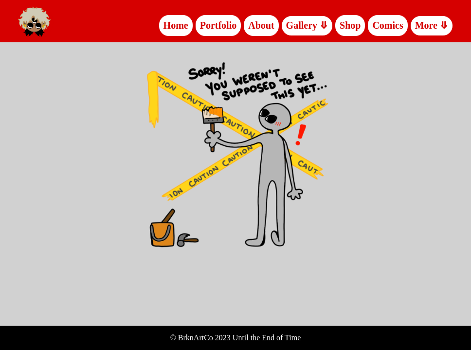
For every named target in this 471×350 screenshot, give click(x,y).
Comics (387, 25)
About (261, 25)
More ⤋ (431, 25)
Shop (350, 25)
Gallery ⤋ (307, 25)
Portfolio (218, 25)
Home (175, 25)
